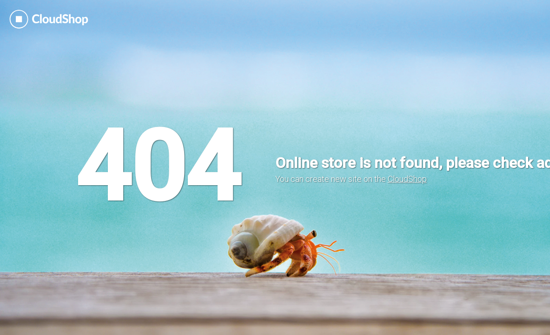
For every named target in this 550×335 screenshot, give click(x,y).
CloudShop (407, 179)
